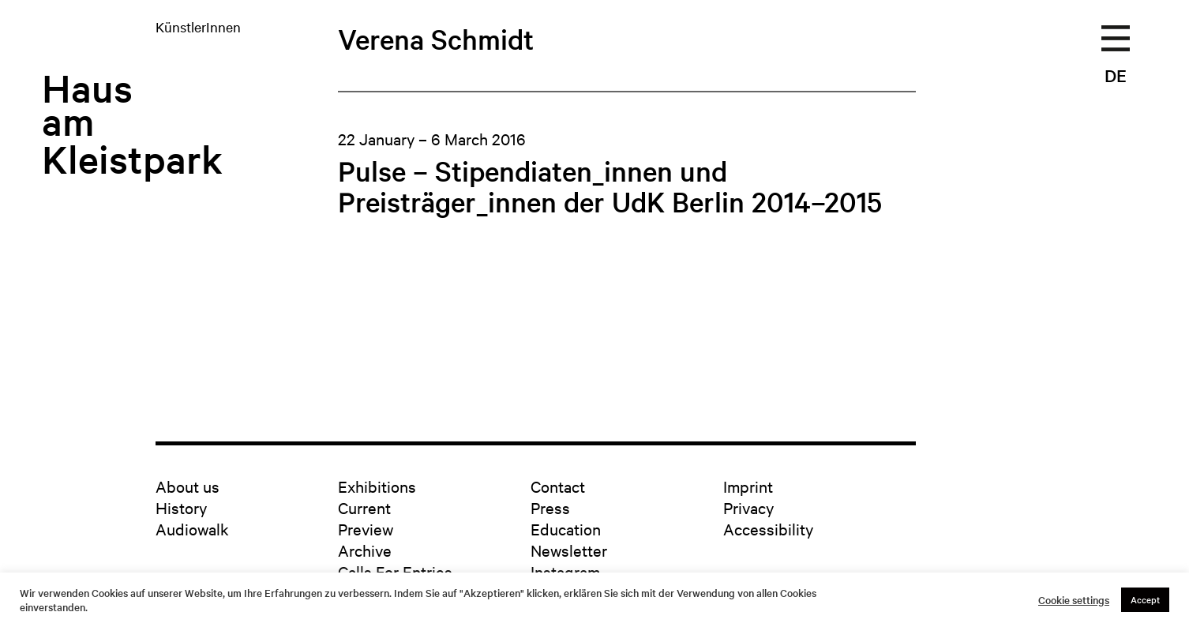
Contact (558, 486)
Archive (365, 550)
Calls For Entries (395, 571)
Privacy (748, 507)
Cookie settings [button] (1073, 600)
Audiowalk (192, 528)
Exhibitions (377, 486)
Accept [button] (1145, 599)
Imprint (748, 486)
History (181, 507)
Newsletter (569, 550)
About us (187, 486)
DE (1116, 75)
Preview (365, 528)
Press (550, 507)
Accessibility (768, 528)
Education (566, 528)
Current (364, 507)
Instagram (565, 571)
